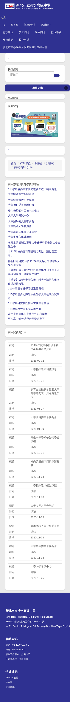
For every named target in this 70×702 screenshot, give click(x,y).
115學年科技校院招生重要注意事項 (28, 303)
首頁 (13, 163)
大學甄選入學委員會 (20, 226)
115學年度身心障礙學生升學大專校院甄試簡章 (33, 296)
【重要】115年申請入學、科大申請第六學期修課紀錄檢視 (33, 281)
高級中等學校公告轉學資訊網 (45, 439)
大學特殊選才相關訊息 (21, 194)
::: (4, 24)
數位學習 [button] (56, 32)
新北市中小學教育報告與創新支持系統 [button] (25, 47)
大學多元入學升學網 (20, 236)
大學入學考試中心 (18, 215)
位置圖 (9, 682)
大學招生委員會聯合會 (21, 221)
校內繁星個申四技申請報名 (23, 210)
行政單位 (25, 163)
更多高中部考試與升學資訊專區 (26, 318)
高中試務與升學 (23, 167)
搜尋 (57, 75)
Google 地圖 (12, 677)
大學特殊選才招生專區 (21, 199)
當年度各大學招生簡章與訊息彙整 (27, 313)
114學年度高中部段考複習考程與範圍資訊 (32, 189)
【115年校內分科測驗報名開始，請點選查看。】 (32, 253)
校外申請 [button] (24, 39)
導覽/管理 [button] (29, 24)
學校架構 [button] (37, 87)
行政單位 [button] (8, 32)
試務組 (50, 163)
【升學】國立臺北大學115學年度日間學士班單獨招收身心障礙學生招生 (33, 271)
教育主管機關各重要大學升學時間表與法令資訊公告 (34, 244)
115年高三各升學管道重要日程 (26, 288)
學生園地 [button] (40, 32)
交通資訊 (10, 687)
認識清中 (46, 24)
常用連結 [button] (8, 39)
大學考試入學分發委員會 (22, 231)
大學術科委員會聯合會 (21, 204)
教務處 (38, 163)
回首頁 (14, 24)
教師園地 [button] (24, 32)
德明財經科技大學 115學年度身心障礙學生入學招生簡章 (34, 263)
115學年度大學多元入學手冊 (24, 308)
